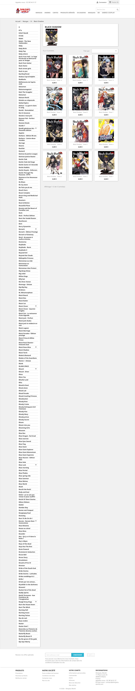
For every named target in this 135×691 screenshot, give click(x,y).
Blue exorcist (23, 439)
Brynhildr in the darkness (28, 585)
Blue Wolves (23, 481)
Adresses (72, 680)
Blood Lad (22, 391)
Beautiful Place (24, 206)
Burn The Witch (24, 607)
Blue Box (22, 433)
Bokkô (21, 505)
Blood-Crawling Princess (28, 396)
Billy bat (22, 279)
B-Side (21, 36)
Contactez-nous (47, 678)
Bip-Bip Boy (23, 287)
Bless (21, 374)
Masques (91, 13)
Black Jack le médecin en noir (28, 324)
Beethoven (23, 221)
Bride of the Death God (27, 568)
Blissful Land (23, 380)
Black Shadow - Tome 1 (106, 176)
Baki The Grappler (25, 92)
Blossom (22, 431)
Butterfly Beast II (25, 636)
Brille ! (21, 579)
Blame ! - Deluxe (25, 361)
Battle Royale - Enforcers (28, 170)
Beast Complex (24, 193)
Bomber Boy (23, 508)
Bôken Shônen (24, 502)
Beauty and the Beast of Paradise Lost (28, 209)
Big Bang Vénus (24, 271)
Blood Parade (24, 393)
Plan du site (46, 680)
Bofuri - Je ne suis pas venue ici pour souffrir (27, 496)
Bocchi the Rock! (25, 489)
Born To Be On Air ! (26, 518)
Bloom (21, 422)
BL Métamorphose (26, 293)
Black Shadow (24, 350)
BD (99, 13)
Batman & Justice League (28, 154)
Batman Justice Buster (27, 157)
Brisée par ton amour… (27, 582)
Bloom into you (24, 425)
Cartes (55, 13)
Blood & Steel (24, 385)
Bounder (22, 534)
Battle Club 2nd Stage (27, 162)
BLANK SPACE (24, 366)
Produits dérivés (67, 13)
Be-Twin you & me (25, 187)
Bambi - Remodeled (26, 110)
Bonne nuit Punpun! (26, 510)
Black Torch (23, 353)
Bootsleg (22, 516)
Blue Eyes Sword (25, 441)
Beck (20, 213)
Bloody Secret (24, 420)
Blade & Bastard (25, 355)
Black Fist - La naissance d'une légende (28, 314)
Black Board (23, 295)
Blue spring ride (25, 476)
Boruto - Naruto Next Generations (26, 522)
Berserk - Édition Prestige (28, 232)
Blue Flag (22, 444)
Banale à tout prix (25, 116)
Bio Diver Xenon (25, 282)
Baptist (21, 133)
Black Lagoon (24, 328)
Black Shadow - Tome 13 (80, 80)
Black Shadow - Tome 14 (54, 80)
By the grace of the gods (28, 639)
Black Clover (23, 306)
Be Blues (22, 182)
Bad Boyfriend (24, 74)
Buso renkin (23, 621)
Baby (20, 46)
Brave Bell (22, 555)
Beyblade (22, 245)
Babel (21, 38)
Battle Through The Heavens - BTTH (26, 174)
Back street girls (25, 69)
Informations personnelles (77, 673)
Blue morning (24, 468)
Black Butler (23, 301)
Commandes (73, 675)
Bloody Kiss (23, 412)
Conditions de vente (48, 675)
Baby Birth (23, 48)
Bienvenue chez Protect (27, 268)
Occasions (81, 13)
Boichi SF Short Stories (27, 499)
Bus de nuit (23, 618)
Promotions (19, 673)
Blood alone (23, 388)
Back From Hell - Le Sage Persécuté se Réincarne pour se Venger (28, 58)
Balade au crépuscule (27, 100)
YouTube (93, 655)
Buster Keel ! (23, 626)
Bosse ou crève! (24, 528)
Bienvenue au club (25, 261)
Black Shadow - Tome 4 (106, 144)
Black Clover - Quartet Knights (27, 310)
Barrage (22, 143)
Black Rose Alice (25, 347)
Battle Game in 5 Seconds (28, 165)
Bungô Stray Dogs (25, 602)
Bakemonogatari (25, 89)
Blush (21, 487)
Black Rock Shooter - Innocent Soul (26, 344)
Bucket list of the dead (27, 590)
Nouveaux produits (21, 675)
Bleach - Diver (24, 372)
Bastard (22, 151)
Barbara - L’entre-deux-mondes (27, 139)
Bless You (22, 377)
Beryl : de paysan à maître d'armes (26, 238)
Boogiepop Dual (25, 513)
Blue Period (23, 470)
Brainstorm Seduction (27, 552)
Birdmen (22, 290)
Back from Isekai (25, 63)
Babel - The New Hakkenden (25, 42)
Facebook (89, 655)
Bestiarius (22, 242)
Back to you (23, 71)
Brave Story (23, 557)
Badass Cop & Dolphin (27, 77)
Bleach (21, 369)
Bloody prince (24, 417)
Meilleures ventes (21, 678)
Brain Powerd (24, 549)
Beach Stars (23, 190)
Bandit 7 (22, 126)
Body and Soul (24, 492)
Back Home (23, 66)
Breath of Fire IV (25, 563)
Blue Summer (24, 479)
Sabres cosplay (108, 13)
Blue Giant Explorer (26, 450)
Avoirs (71, 678)
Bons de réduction (74, 683)
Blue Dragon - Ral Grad (27, 436)
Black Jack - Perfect (26, 318)
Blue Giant (23, 447)
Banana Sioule (24, 123)
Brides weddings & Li (26, 576)
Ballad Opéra (24, 103)
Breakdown (23, 560)
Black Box (22, 298)
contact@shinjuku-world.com (107, 683)
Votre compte (74, 670)
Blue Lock (22, 465)
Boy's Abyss (23, 541)
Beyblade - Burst (25, 247)
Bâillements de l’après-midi (27, 83)
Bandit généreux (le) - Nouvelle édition (27, 129)
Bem (20, 224)
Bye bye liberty (24, 642)
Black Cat (22, 303)
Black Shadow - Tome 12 (106, 80)
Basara (21, 146)
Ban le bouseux (24, 113)
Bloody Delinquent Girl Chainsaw (27, 408)
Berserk (22, 229)
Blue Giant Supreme (26, 455)
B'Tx (20, 30)
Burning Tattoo (24, 615)
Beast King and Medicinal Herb (28, 196)
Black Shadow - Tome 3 (54, 176)
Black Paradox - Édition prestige (27, 334)
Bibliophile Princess (26, 258)
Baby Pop (22, 51)
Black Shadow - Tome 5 (80, 144)
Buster (21, 624)
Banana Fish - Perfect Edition (26, 119)
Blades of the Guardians (28, 358)
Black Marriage (24, 331)
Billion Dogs (23, 276)
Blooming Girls (24, 428)
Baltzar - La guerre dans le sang (28, 107)
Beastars (22, 200)
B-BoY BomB (23, 33)
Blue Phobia (23, 473)
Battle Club (23, 159)
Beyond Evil (23, 253)
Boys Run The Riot (25, 547)
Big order (22, 274)
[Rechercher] (108, 9)
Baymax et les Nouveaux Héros (28, 178)
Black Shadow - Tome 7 (106, 112)
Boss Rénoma (24, 526)
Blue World (23, 484)
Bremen (22, 566)
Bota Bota (22, 531)
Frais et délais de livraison (50, 673)
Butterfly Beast (24, 634)
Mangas (39, 13)
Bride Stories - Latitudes (28, 574)
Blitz (20, 383)
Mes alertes (72, 685)
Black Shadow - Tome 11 (54, 112)
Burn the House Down (27, 605)
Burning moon (24, 613)
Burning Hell (23, 610)
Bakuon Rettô (24, 98)
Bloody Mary (23, 414)
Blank (21, 364)
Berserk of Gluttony (26, 235)
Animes (47, 13)
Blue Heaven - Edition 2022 (27, 459)
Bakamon (22, 87)
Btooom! (22, 587)
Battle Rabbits (24, 167)
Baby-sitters (23, 54)
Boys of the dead (25, 544)
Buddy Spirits (24, 593)
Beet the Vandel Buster (27, 218)
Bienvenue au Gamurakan (24, 264)
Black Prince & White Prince (26, 339)
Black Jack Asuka (25, 321)
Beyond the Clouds (26, 255)
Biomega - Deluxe (25, 284)
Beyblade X (23, 250)
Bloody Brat (23, 402)
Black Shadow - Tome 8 (80, 112)
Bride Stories (23, 571)
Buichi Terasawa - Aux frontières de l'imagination (27, 597)
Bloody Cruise (24, 404)
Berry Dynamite (25, 226)
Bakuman (22, 95)
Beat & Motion (24, 203)
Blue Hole (22, 462)
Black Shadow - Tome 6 (54, 144)
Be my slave (23, 185)
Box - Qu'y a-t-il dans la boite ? (27, 537)
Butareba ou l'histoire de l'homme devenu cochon (28, 630)
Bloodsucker (23, 399)
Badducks (22, 79)
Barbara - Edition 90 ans (27, 136)
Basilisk (22, 148)
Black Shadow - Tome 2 (80, 176)
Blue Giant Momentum (27, 452)
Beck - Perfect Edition (27, 216)
